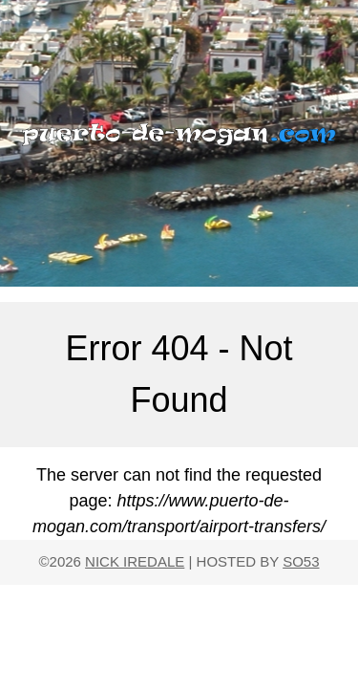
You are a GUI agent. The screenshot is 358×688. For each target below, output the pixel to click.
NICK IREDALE (134, 561)
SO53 (301, 561)
